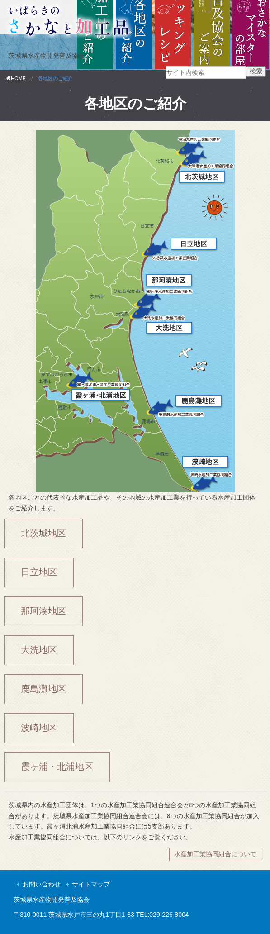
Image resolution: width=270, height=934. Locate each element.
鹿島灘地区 (43, 689)
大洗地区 (39, 650)
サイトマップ (91, 884)
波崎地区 (39, 728)
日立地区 (39, 572)
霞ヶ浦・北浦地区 (57, 767)
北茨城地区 (43, 533)
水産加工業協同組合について (215, 854)
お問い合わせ (42, 884)
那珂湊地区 (43, 611)
